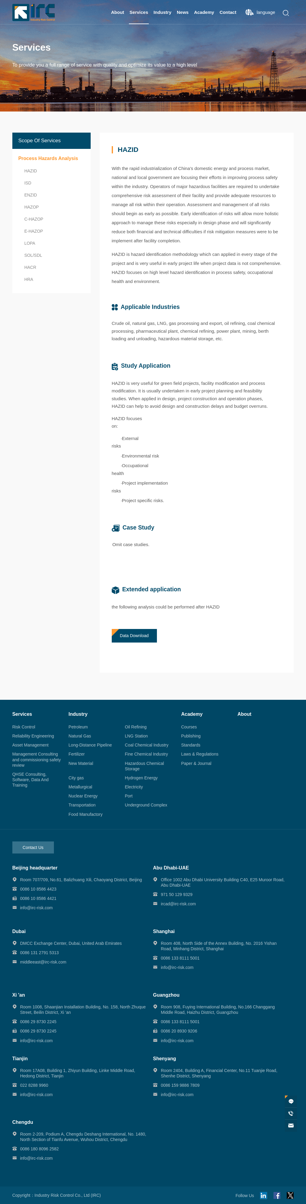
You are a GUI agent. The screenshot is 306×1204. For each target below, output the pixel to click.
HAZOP (31, 207)
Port (129, 796)
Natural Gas (80, 736)
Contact (228, 12)
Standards (190, 745)
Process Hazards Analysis (48, 158)
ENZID (30, 195)
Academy (204, 12)
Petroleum (78, 727)
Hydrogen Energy (141, 777)
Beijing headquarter (35, 867)
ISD (27, 183)
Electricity (134, 786)
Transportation (82, 805)
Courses (189, 727)
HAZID (30, 170)
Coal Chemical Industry (147, 745)
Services (139, 12)
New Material (81, 763)
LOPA (29, 243)
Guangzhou (166, 995)
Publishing (191, 736)
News (183, 12)
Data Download (134, 635)
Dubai (19, 931)
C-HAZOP (33, 219)
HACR (30, 267)
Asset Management (30, 745)
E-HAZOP (33, 231)
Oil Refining (136, 727)
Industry (162, 12)
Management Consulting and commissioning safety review (36, 759)
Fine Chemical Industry (146, 754)
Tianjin (20, 1058)
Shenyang (164, 1058)
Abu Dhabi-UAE (171, 867)
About (117, 12)
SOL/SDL (33, 255)
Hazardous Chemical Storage (144, 766)
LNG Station (136, 736)
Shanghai (164, 931)
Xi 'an (18, 995)
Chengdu (22, 1122)
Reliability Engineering (33, 736)
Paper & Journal (196, 763)
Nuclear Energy (83, 796)
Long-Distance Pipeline (90, 745)
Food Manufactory (86, 814)
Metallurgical (80, 786)
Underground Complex (146, 805)
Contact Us (33, 847)
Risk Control (23, 727)
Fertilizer (77, 754)
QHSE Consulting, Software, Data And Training (30, 779)
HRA (28, 279)
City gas (76, 777)
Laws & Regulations (199, 754)
